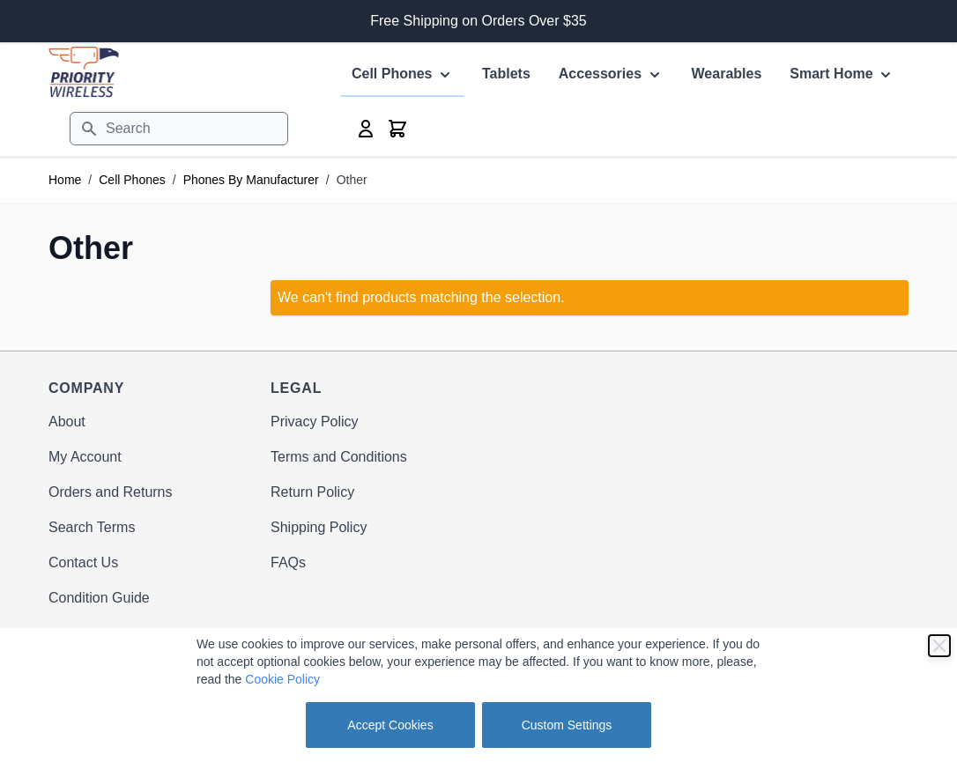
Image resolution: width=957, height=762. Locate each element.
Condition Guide (99, 597)
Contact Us (83, 562)
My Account (85, 456)
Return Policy (312, 492)
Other (352, 180)
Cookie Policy (282, 679)
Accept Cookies (390, 725)
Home (64, 180)
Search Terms (91, 527)
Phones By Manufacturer (251, 180)
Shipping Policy (319, 527)
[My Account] (365, 128)
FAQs (288, 562)
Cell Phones (132, 180)
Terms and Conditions (339, 456)
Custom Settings (567, 725)
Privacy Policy (315, 421)
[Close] (939, 645)
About (66, 421)
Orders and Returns (110, 492)
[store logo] (83, 72)
